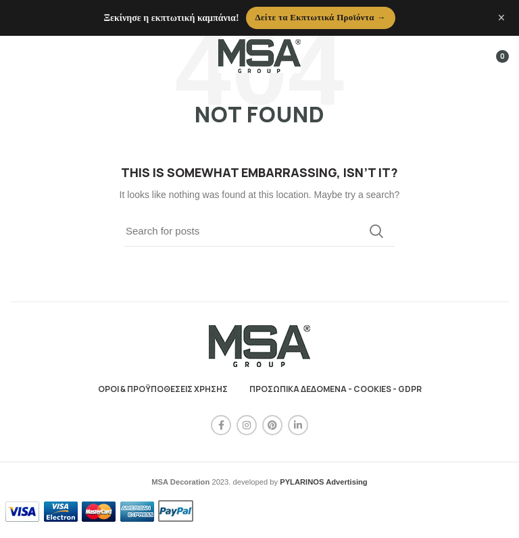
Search (376, 231)
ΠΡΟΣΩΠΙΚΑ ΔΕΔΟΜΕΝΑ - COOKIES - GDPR (335, 389)
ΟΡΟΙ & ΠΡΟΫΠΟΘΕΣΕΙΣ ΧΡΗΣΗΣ (163, 389)
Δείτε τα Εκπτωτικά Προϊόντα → (320, 17)
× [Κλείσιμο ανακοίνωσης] (501, 17)
